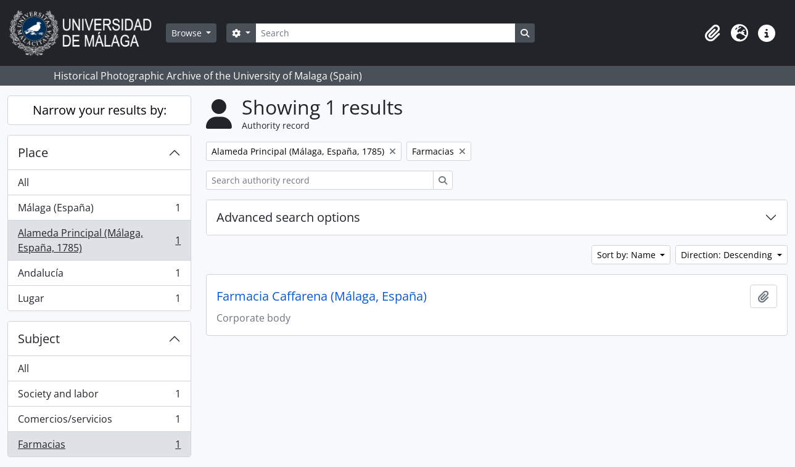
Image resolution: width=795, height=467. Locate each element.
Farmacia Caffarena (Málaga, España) (321, 296)
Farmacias (99, 447)
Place (33, 152)
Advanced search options (288, 217)
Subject (39, 338)
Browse (187, 33)
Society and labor (99, 396)
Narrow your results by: (100, 110)
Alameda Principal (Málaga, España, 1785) (99, 240)
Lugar (99, 301)
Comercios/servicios (99, 422)
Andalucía (99, 276)
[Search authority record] (320, 180)
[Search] (385, 33)
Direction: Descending (728, 255)
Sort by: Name (627, 255)
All (23, 182)
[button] (712, 33)
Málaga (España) (99, 210)
